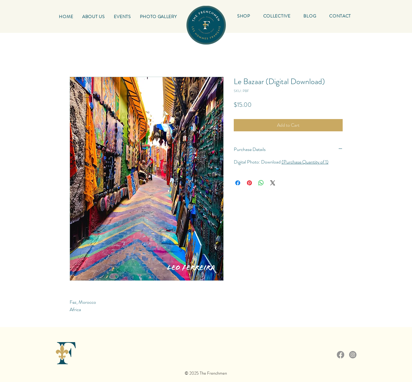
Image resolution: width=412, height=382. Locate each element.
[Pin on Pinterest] (249, 183)
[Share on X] (272, 183)
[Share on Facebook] (237, 183)
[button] (277, 16)
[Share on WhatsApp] (261, 183)
